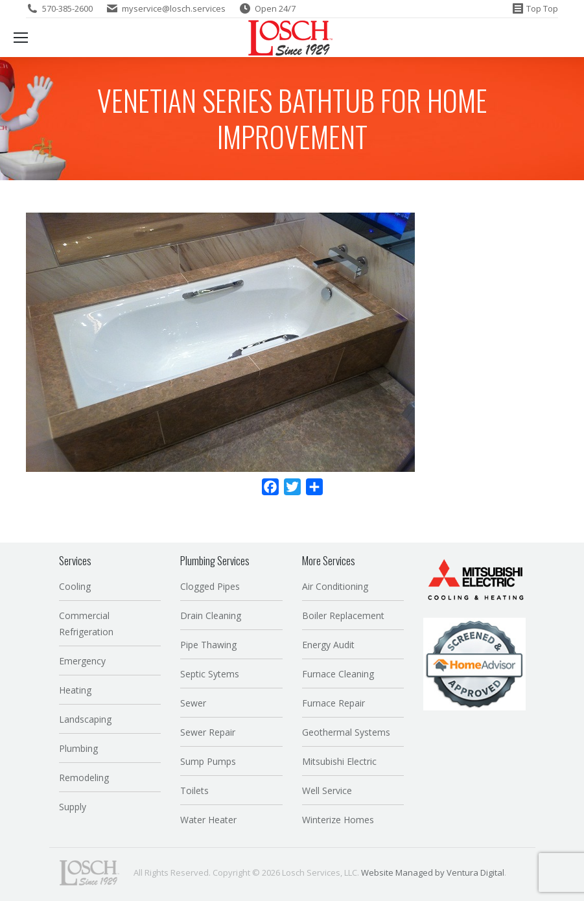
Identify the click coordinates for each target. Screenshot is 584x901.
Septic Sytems (209, 674)
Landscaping (85, 719)
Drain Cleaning (210, 615)
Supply (72, 807)
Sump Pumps (208, 761)
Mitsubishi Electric (339, 761)
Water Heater (208, 819)
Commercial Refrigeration (86, 623)
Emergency (82, 661)
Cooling (75, 586)
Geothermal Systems (346, 732)
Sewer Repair (207, 732)
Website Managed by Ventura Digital (432, 872)
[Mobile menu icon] (21, 37)
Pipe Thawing (208, 644)
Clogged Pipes (210, 586)
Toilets (194, 790)
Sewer (193, 703)
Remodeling (84, 777)
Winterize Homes (338, 819)
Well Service (327, 790)
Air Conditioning (335, 586)
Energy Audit (328, 644)
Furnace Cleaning (338, 674)
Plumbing (78, 748)
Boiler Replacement (343, 615)
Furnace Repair (333, 703)
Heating (75, 690)
